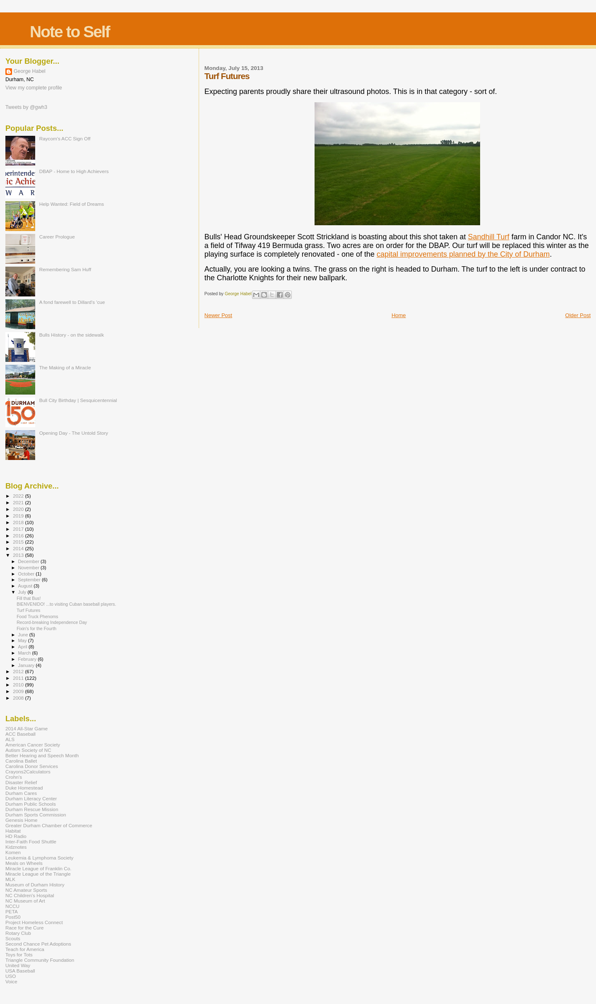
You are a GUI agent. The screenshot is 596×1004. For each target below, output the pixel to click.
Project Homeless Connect (34, 922)
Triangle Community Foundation (39, 960)
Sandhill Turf (488, 237)
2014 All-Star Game (26, 728)
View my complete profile (33, 88)
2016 (19, 535)
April (23, 646)
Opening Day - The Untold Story (73, 433)
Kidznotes (15, 847)
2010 (19, 684)
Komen (13, 852)
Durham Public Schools (30, 804)
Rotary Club (18, 933)
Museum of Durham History (35, 884)
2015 (19, 541)
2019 (19, 515)
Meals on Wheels (24, 863)
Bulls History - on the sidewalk (71, 334)
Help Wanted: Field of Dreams (71, 204)
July (23, 592)
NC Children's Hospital (29, 895)
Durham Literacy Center (31, 798)
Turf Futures (28, 610)
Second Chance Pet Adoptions (38, 943)
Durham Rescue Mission (31, 809)
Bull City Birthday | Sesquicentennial (78, 400)
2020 (19, 509)
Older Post (578, 315)
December (29, 561)
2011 (19, 678)
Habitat (13, 830)
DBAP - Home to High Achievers (74, 171)
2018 (19, 522)
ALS (9, 739)
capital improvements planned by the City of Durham (463, 254)
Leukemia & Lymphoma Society (39, 857)
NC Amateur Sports (26, 890)
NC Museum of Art (25, 900)
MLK (10, 879)
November (29, 567)
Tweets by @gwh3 (26, 107)
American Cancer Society (32, 744)
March (25, 652)
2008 (19, 698)
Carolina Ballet (21, 760)
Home (399, 315)
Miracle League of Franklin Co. (38, 868)
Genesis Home (21, 820)
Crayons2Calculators (27, 771)
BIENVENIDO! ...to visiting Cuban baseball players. (66, 604)
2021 (19, 502)
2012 (19, 671)
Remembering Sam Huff (65, 269)
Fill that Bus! (29, 598)
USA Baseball (20, 970)
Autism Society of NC (28, 750)
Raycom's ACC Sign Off (65, 138)
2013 (19, 555)
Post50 (12, 917)
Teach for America (24, 949)
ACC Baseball (20, 734)
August (26, 585)
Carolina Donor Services (31, 766)
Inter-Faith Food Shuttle (30, 841)
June (23, 634)
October (27, 573)
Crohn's (13, 777)
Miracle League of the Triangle (38, 873)
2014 (19, 548)
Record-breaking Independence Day (52, 622)
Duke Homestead (24, 787)
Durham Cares (21, 793)
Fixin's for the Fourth (36, 628)
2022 (19, 495)
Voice (11, 981)
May (23, 640)
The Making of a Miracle (65, 367)
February (28, 659)
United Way (17, 965)
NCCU (12, 906)
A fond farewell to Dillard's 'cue (72, 302)
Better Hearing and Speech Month (42, 755)
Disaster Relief (21, 782)
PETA (11, 911)
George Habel (30, 71)
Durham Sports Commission (35, 814)
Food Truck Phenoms (37, 616)
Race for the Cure (24, 927)
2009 (19, 691)
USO (10, 976)
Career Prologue (57, 236)
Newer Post (218, 315)
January (27, 665)
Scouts (12, 938)
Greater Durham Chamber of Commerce (48, 825)
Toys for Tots (19, 954)
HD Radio (15, 836)
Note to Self (70, 32)
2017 (19, 529)
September (30, 579)
